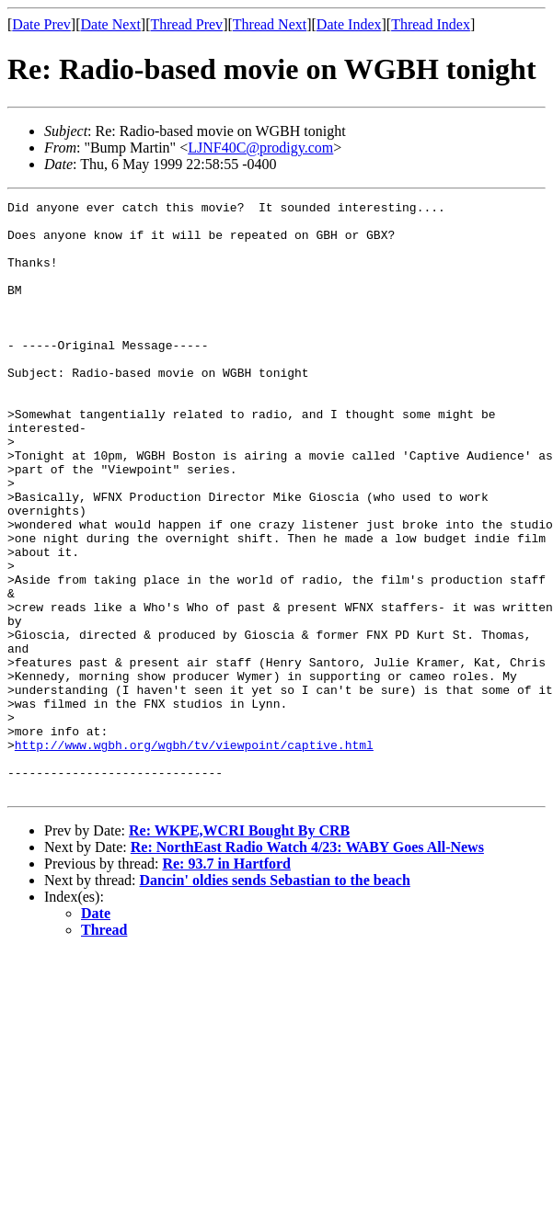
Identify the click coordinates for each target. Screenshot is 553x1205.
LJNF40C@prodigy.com (260, 147)
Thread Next (269, 24)
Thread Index (430, 24)
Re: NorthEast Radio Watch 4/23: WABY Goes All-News (307, 965)
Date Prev (41, 24)
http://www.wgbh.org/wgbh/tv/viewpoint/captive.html (194, 855)
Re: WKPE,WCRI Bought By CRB (239, 949)
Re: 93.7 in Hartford (226, 982)
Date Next (111, 24)
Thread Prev (186, 24)
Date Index (349, 24)
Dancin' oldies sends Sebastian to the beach (275, 998)
